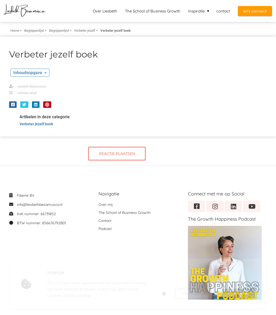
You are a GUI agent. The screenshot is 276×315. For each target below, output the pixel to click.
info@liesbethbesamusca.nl (39, 204)
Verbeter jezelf (27, 93)
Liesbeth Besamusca (31, 86)
